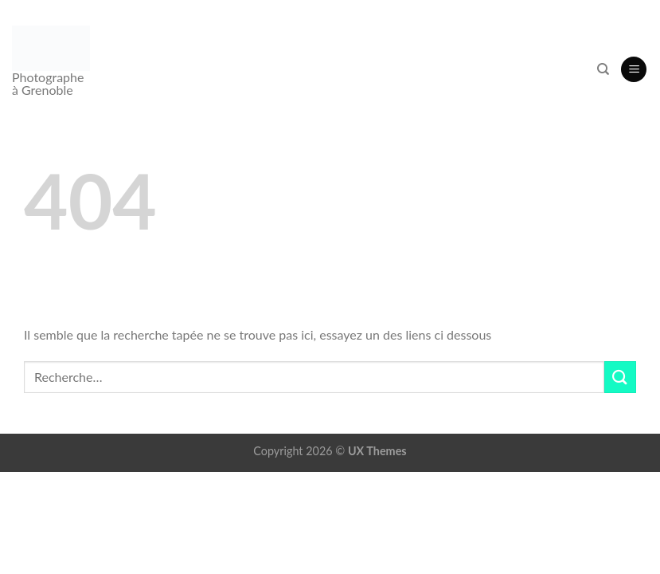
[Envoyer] (620, 376)
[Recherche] (603, 69)
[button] (633, 70)
